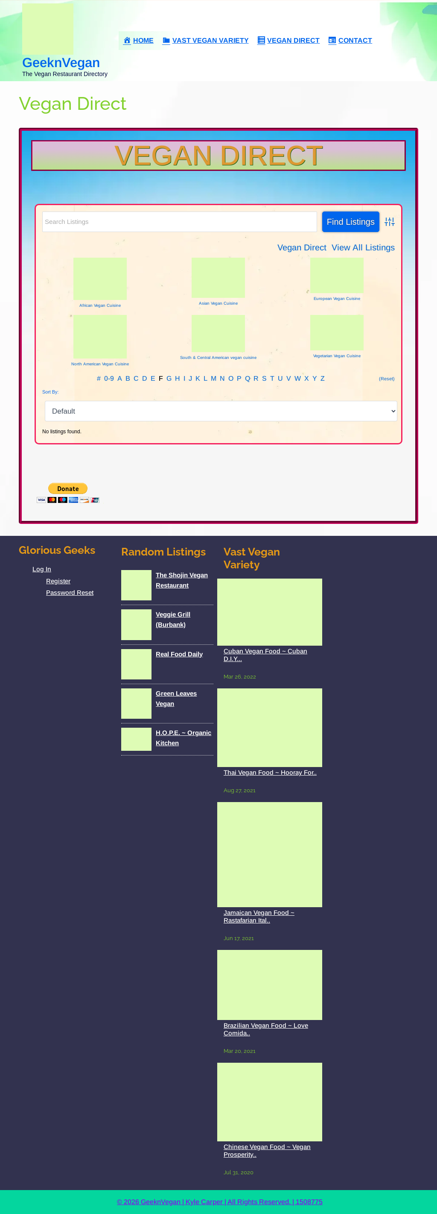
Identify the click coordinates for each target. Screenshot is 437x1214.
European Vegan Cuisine (337, 298)
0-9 (109, 378)
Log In (41, 569)
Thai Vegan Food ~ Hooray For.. (270, 772)
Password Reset (69, 592)
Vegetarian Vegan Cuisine (337, 355)
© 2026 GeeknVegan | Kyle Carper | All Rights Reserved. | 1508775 (220, 1201)
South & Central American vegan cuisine (218, 357)
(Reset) (387, 378)
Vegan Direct (218, 155)
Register (58, 581)
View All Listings (363, 247)
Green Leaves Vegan (176, 698)
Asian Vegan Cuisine (218, 303)
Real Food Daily (179, 654)
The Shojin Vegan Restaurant (182, 580)
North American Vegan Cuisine (100, 364)
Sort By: (50, 391)
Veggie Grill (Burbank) (173, 619)
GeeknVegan (61, 62)
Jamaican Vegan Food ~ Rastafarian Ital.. (259, 916)
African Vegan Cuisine (100, 305)
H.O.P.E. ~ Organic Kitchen (183, 738)
